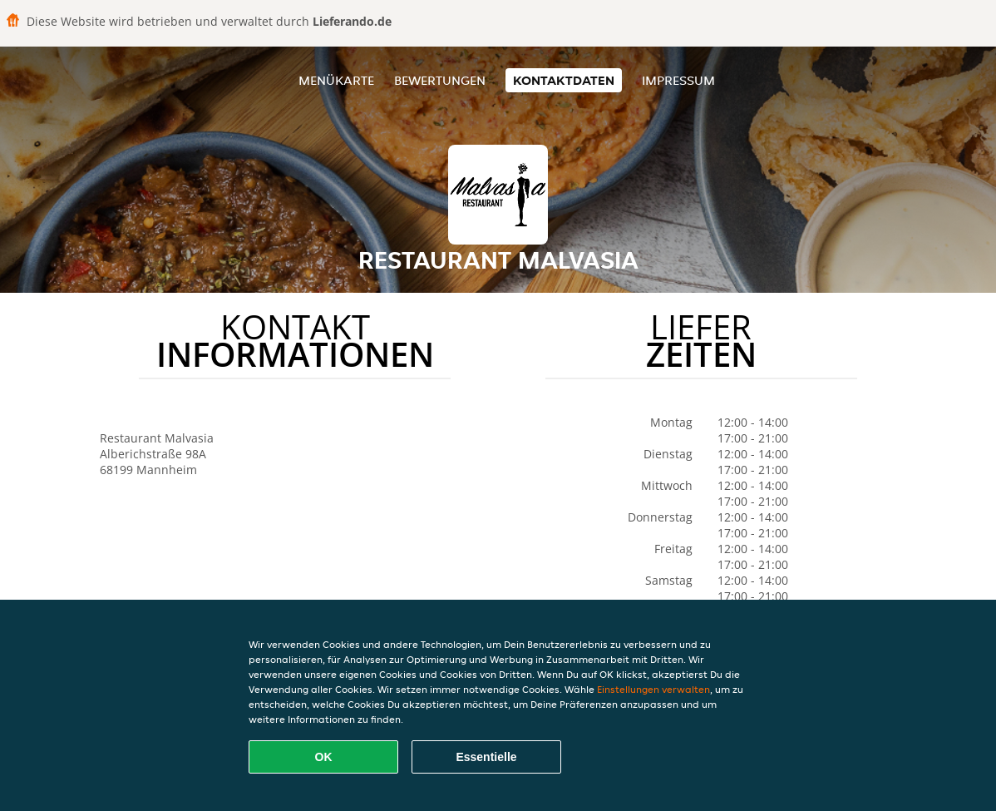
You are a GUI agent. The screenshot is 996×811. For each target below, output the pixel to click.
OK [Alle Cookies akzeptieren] (324, 757)
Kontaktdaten (563, 80)
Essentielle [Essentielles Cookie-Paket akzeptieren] (486, 757)
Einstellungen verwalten (653, 689)
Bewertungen (440, 80)
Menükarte (336, 80)
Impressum (678, 80)
